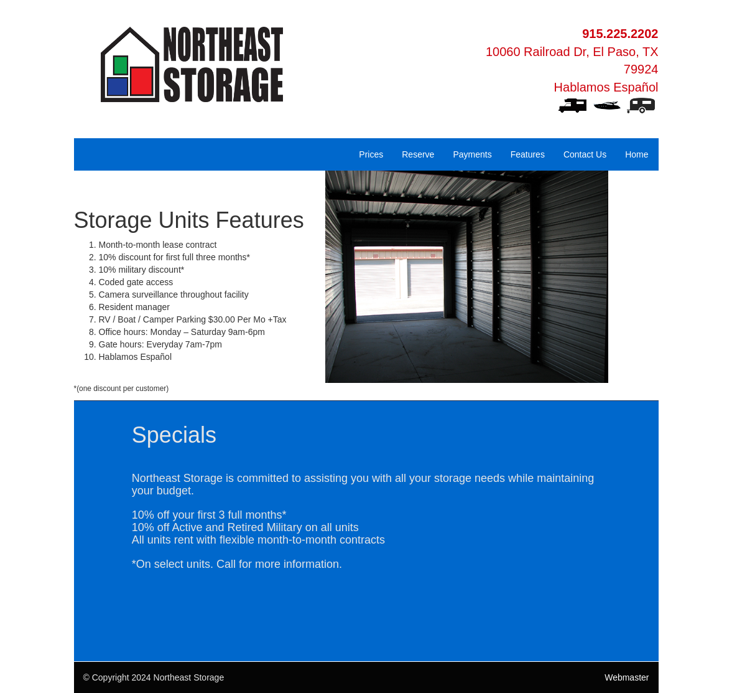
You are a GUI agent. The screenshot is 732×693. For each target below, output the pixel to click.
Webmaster (627, 677)
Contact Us (584, 154)
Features (528, 154)
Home (636, 154)
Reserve (418, 154)
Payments (472, 154)
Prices (371, 154)
